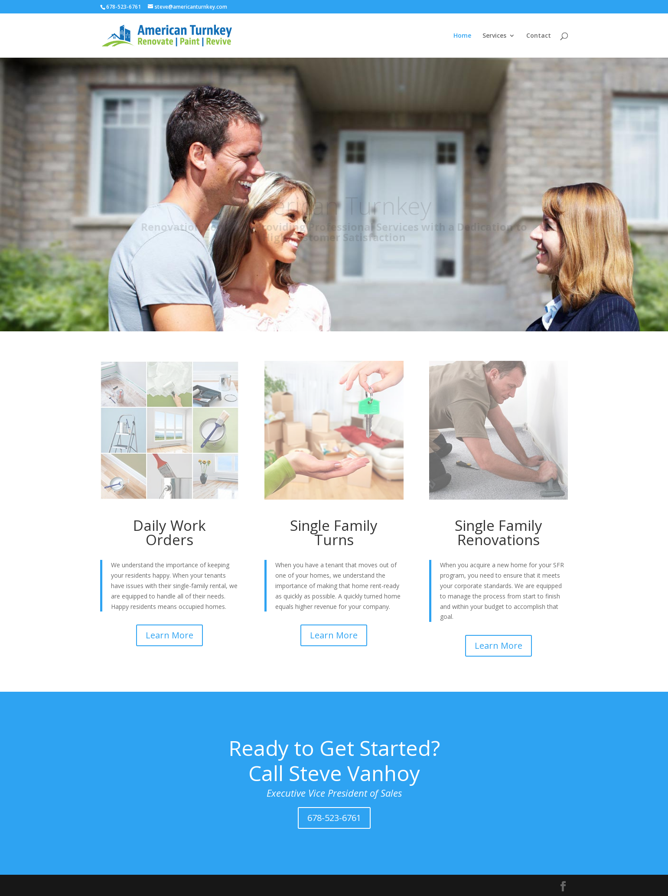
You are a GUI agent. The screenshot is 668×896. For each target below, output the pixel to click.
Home (462, 36)
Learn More (169, 635)
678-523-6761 (334, 818)
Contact (538, 36)
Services (494, 36)
